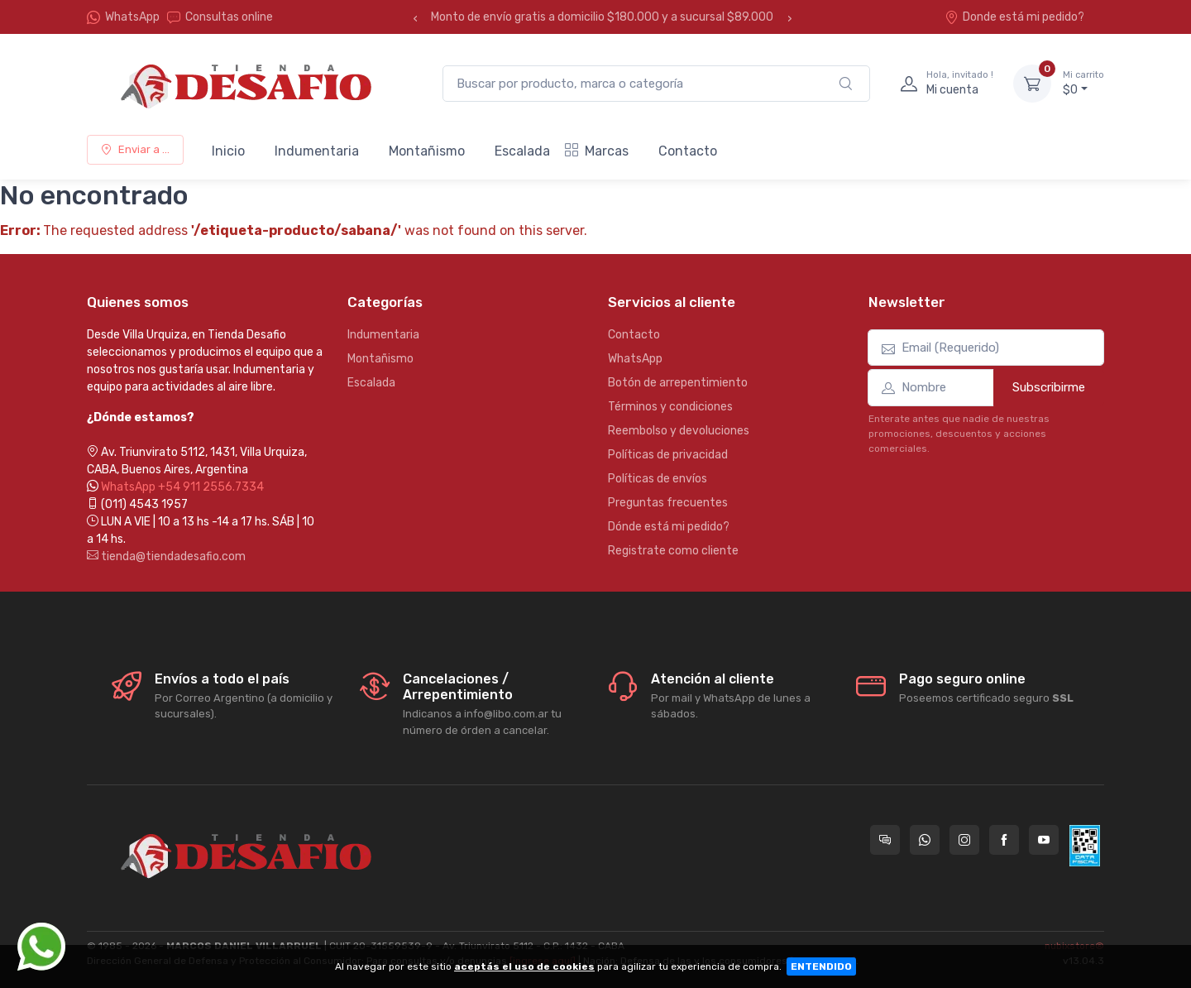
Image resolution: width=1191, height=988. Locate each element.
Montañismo (427, 151)
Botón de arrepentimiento (678, 383)
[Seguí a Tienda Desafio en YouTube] (1044, 840)
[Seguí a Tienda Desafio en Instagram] (964, 840)
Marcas (597, 151)
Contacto (687, 151)
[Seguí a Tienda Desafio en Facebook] (1004, 840)
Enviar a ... (135, 149)
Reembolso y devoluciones (678, 431)
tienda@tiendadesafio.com (166, 556)
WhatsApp (132, 17)
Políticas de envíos (657, 479)
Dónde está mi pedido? (668, 527)
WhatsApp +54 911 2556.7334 (182, 487)
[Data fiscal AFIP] (1084, 845)
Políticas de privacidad (668, 455)
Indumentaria (317, 151)
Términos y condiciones (670, 407)
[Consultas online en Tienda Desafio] (885, 840)
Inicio (228, 151)
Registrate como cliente (673, 551)
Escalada (522, 151)
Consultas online (220, 17)
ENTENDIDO (821, 966)
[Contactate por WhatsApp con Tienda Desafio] (925, 840)
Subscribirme (1048, 387)
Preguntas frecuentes (668, 503)
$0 (1083, 83)
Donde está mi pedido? (1014, 17)
